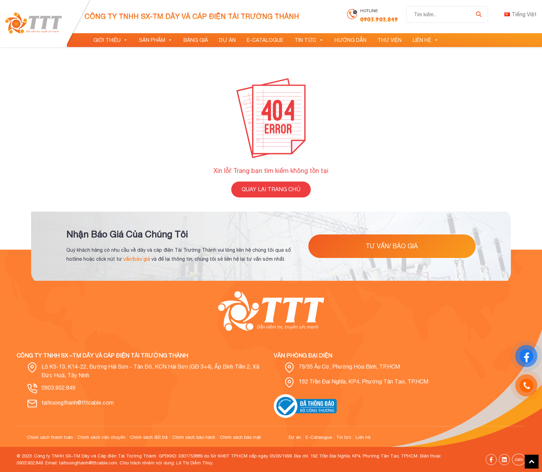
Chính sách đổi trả (149, 437)
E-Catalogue (265, 40)
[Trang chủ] (77, 40)
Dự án (227, 40)
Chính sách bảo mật (240, 437)
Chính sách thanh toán (50, 437)
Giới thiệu (110, 40)
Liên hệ (426, 40)
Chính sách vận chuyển (101, 437)
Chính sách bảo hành (193, 437)
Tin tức (309, 40)
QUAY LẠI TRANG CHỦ (271, 189)
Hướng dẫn (350, 40)
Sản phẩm (155, 40)
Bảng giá (196, 40)
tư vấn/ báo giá (392, 246)
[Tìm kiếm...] (447, 14)
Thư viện (389, 40)
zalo (518, 459)
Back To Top (532, 462)
